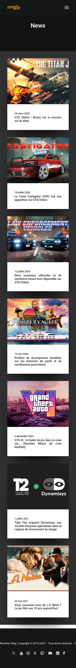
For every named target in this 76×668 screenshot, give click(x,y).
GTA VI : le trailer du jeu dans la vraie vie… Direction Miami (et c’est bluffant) (38, 443)
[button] (66, 7)
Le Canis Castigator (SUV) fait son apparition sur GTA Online (38, 198)
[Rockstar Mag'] (13, 7)
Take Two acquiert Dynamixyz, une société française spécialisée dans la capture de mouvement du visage (38, 526)
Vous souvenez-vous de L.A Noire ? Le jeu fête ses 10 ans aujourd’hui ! (38, 606)
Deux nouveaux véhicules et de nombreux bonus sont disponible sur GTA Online (38, 279)
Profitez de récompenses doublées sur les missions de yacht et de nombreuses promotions (38, 361)
